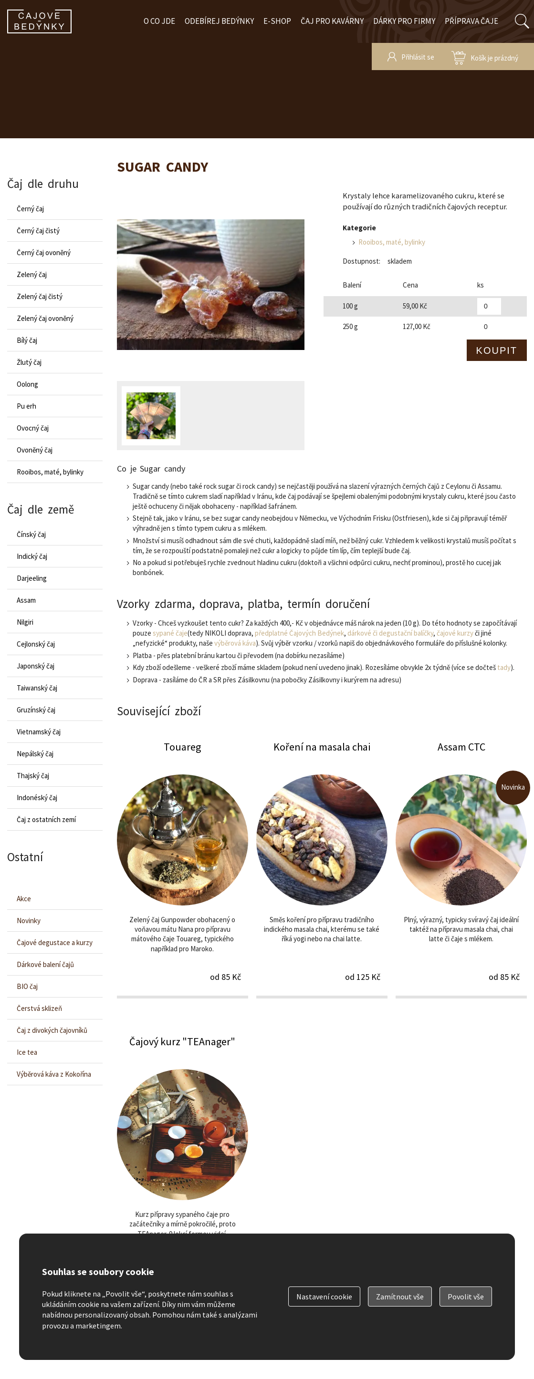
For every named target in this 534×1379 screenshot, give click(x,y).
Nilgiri (25, 622)
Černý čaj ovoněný (44, 252)
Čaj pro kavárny (332, 21)
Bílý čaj (27, 340)
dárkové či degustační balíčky (390, 633)
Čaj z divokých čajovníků (52, 1030)
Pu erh (26, 406)
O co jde (159, 21)
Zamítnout (400, 1296)
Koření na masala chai (321, 869)
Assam (26, 600)
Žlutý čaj (29, 362)
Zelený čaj (32, 274)
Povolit (466, 1296)
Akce (24, 898)
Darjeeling (32, 578)
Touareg (182, 869)
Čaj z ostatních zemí (46, 819)
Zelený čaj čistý (40, 296)
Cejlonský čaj (36, 643)
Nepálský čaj (35, 753)
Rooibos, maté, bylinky (391, 242)
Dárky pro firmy (404, 21)
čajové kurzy (455, 633)
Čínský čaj (31, 534)
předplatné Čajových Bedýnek (299, 633)
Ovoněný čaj (34, 449)
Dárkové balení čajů (45, 964)
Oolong (27, 384)
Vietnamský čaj (39, 731)
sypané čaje (170, 633)
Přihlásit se (417, 57)
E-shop (277, 21)
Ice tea (27, 1052)
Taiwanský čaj (37, 687)
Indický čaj (32, 556)
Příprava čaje (471, 21)
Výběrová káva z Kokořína (54, 1074)
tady (504, 667)
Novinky (29, 920)
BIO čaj (27, 986)
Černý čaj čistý (38, 230)
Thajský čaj (33, 775)
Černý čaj (30, 208)
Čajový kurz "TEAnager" (182, 1163)
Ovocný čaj (33, 427)
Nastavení (324, 1296)
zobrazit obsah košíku (485, 56)
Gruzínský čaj (36, 709)
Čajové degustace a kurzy (55, 942)
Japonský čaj (35, 665)
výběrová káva (235, 643)
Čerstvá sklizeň (39, 1008)
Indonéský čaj (37, 797)
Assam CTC (461, 869)
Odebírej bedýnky (219, 21)
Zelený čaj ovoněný (45, 318)
